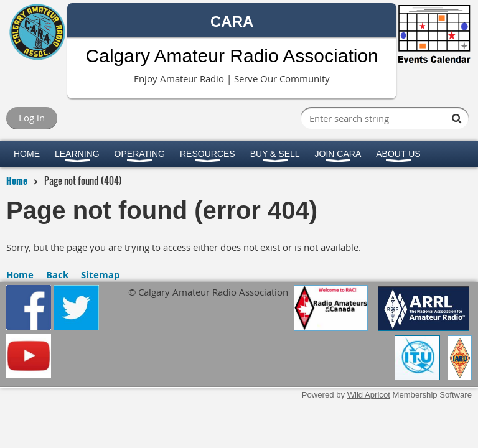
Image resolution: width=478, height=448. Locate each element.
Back (57, 274)
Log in (32, 117)
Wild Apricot (368, 394)
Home (16, 180)
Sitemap (100, 274)
